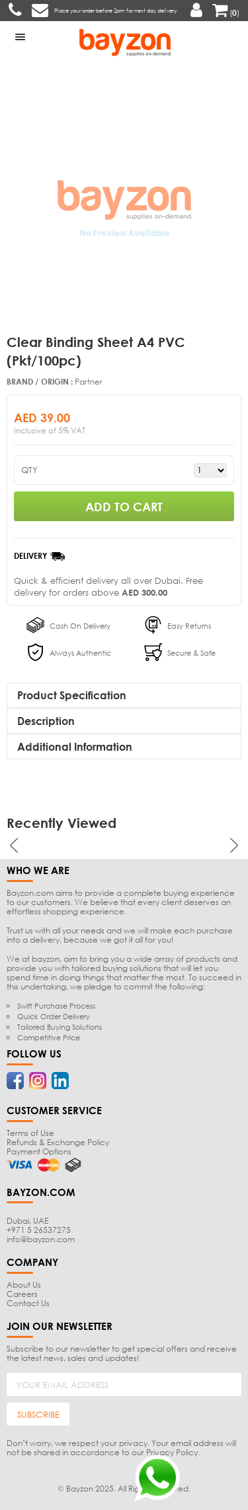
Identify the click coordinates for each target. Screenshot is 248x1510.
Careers (22, 1294)
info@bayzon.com (41, 1239)
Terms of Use (30, 1133)
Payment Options (39, 1151)
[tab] (124, 695)
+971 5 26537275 (39, 1230)
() (225, 12)
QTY (29, 470)
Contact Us (28, 1303)
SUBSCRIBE (38, 1414)
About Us (24, 1284)
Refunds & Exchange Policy (58, 1142)
